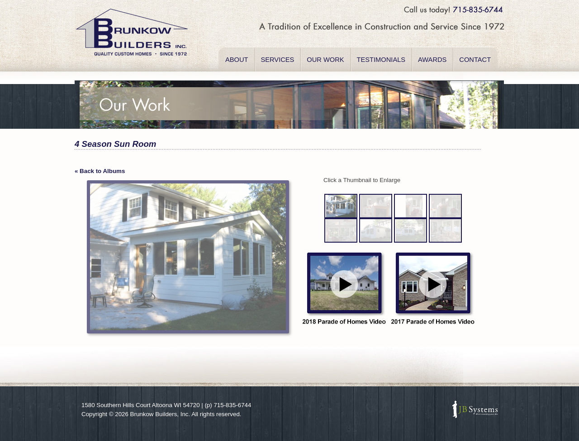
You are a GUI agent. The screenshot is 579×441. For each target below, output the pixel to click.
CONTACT (475, 59)
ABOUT (236, 59)
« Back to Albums (100, 171)
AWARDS (432, 59)
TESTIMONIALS (381, 59)
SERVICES (277, 59)
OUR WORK (325, 59)
